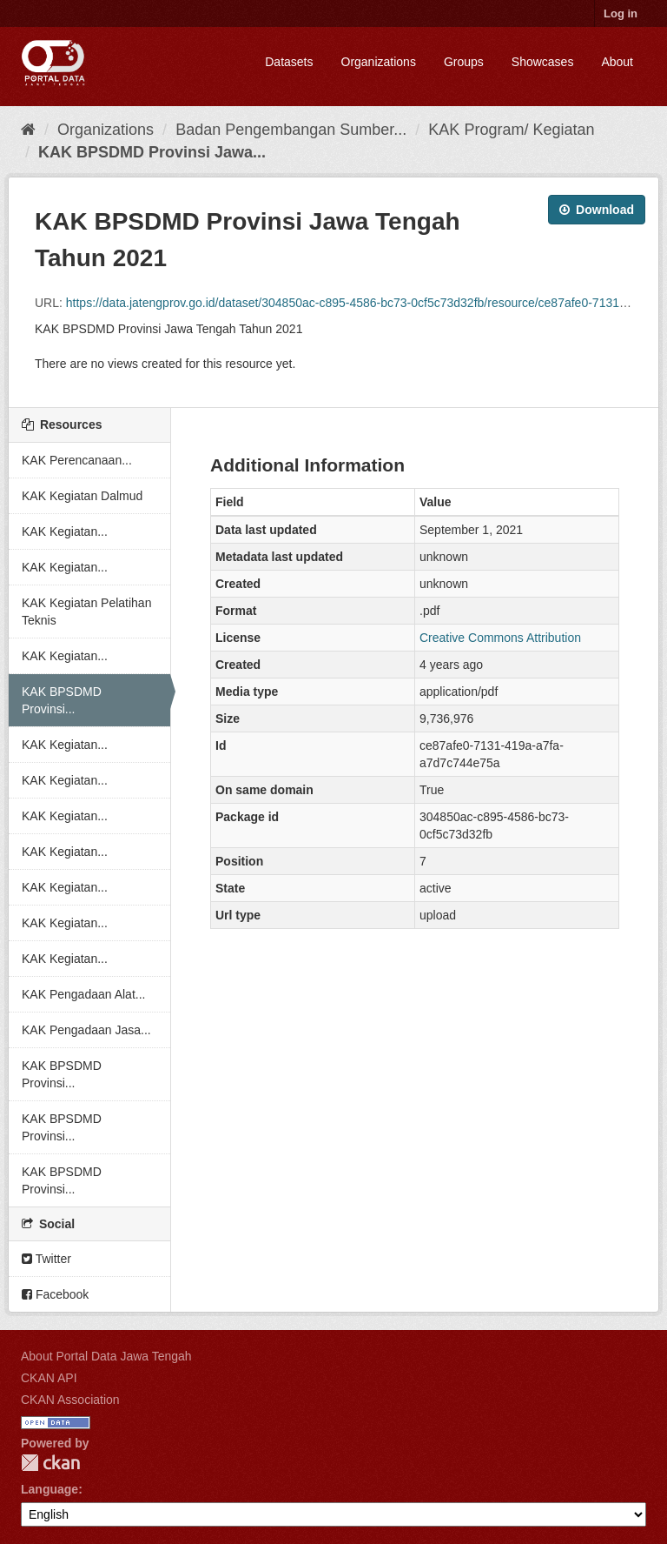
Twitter (46, 1259)
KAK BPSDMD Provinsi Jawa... (152, 152)
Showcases (543, 62)
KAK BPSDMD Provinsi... (62, 700)
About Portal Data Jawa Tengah (106, 1356)
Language (49, 1489)
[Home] (28, 129)
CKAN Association (70, 1400)
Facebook (55, 1294)
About (617, 62)
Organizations (378, 62)
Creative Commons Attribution (500, 638)
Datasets (289, 62)
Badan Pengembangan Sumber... (290, 129)
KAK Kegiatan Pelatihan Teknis (86, 611)
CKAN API (49, 1378)
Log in (620, 13)
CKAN (50, 1463)
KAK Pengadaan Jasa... (86, 1030)
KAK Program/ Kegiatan (511, 129)
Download (596, 210)
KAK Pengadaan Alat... (83, 994)
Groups (464, 62)
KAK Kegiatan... (65, 531)
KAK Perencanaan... (77, 460)
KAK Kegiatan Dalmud (82, 496)
